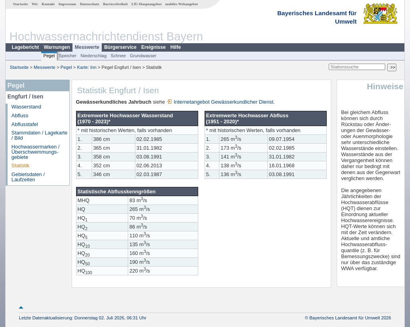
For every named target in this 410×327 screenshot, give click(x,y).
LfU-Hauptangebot (146, 4)
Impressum (67, 4)
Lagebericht (25, 47)
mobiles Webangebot (181, 4)
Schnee (118, 55)
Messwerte (87, 47)
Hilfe (176, 47)
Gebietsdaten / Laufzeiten (28, 177)
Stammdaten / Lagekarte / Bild (40, 135)
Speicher (67, 55)
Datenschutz (89, 4)
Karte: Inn (87, 67)
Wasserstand (26, 107)
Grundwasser (143, 55)
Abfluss (20, 115)
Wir (35, 4)
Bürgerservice (120, 47)
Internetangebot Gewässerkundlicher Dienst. (221, 102)
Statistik (21, 165)
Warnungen (57, 47)
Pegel (49, 55)
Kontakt (48, 4)
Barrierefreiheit (115, 4)
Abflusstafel (25, 124)
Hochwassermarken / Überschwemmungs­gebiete (36, 152)
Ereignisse (153, 47)
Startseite (20, 4)
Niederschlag (93, 55)
